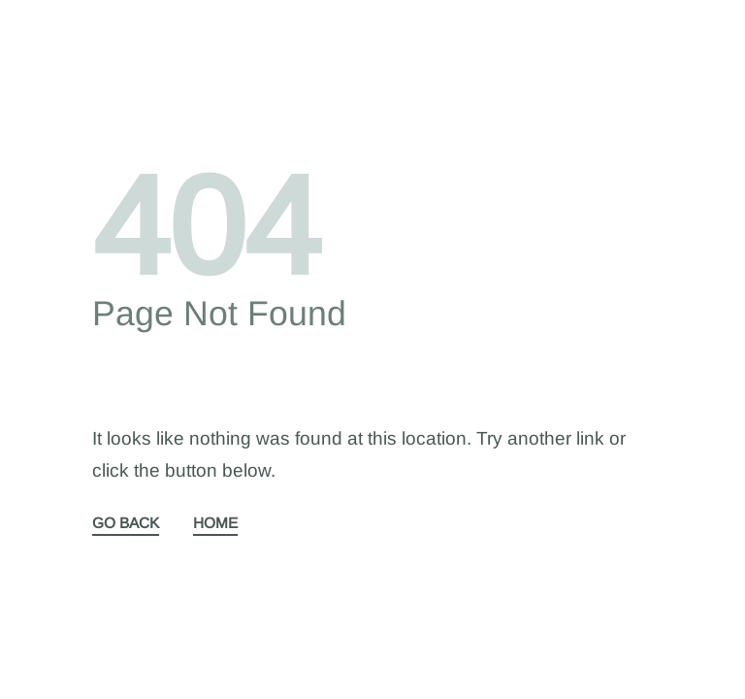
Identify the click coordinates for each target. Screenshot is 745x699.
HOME (215, 523)
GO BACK (125, 523)
